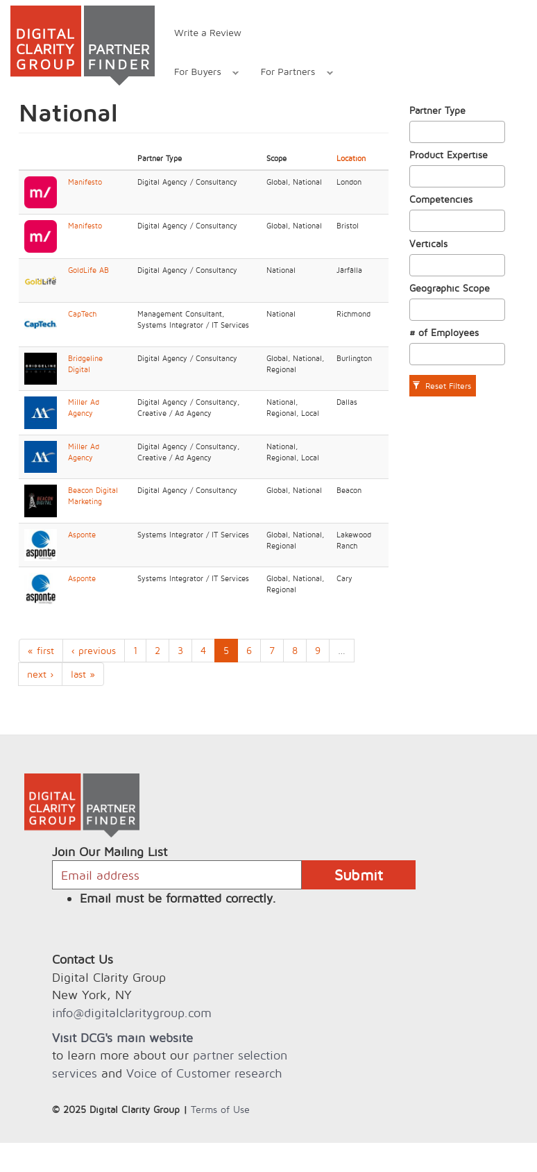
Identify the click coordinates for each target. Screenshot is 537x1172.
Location (351, 158)
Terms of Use (220, 1109)
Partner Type (437, 110)
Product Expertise (448, 154)
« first (41, 650)
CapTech (82, 314)
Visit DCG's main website (122, 1037)
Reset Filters (441, 385)
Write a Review (207, 32)
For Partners (289, 73)
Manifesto (85, 182)
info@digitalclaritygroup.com (132, 1012)
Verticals (428, 243)
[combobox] (457, 132)
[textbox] (417, 132)
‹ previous (93, 650)
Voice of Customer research (204, 1073)
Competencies (440, 199)
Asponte (82, 534)
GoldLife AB (88, 270)
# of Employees (444, 332)
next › (40, 674)
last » (83, 674)
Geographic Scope (449, 288)
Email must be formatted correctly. (178, 898)
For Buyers (199, 73)
